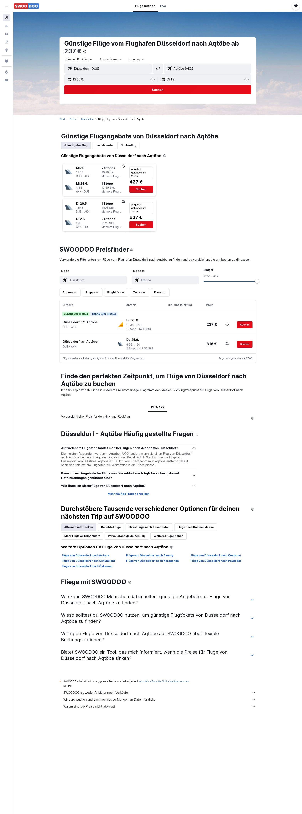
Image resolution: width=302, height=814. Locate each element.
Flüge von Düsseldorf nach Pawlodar (216, 560)
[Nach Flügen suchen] (7, 18)
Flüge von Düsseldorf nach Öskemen (87, 566)
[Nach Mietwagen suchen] (7, 34)
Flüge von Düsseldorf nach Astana (85, 555)
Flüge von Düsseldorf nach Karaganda (152, 560)
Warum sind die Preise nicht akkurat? (159, 706)
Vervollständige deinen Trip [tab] (127, 536)
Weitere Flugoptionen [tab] (168, 536)
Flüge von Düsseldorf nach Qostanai (216, 555)
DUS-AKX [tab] (157, 407)
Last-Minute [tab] (104, 145)
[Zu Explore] (7, 50)
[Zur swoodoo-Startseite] (26, 6)
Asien (73, 119)
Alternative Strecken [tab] (78, 527)
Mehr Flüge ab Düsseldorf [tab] (82, 536)
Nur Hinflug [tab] (128, 145)
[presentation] (84, 51)
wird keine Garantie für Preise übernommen (164, 681)
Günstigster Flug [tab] (75, 145)
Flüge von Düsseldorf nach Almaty (149, 555)
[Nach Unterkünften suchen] (7, 26)
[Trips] (7, 61)
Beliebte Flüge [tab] (111, 527)
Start (62, 119)
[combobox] (79, 59)
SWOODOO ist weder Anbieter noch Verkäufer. (159, 692)
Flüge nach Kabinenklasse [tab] (196, 527)
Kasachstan (87, 119)
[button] (6, 6)
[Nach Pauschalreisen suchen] (7, 42)
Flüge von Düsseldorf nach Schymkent (88, 560)
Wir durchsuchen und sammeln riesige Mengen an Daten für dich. (159, 699)
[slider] (257, 281)
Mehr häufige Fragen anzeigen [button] (128, 493)
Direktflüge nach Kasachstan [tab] (149, 527)
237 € (72, 51)
